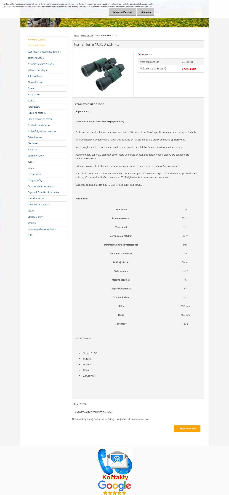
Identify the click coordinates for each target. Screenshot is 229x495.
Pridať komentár (187, 428)
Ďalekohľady (87, 35)
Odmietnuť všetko (121, 12)
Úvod (76, 35)
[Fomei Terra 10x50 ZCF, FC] (102, 52)
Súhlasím (145, 12)
